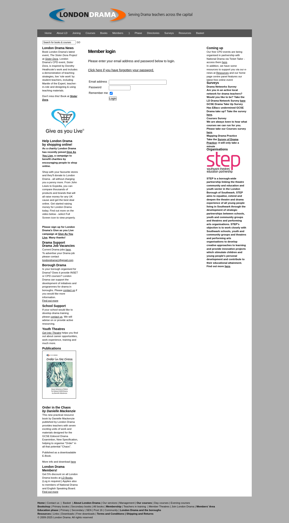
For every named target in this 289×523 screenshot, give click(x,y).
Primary (65, 510)
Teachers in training (135, 506)
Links (56, 513)
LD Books (66, 477)
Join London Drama (183, 506)
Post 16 (98, 510)
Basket (200, 33)
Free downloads (85, 513)
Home (48, 33)
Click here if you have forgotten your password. (121, 70)
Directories (153, 33)
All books (98, 506)
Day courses (161, 503)
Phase (138, 33)
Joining (76, 33)
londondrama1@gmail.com (57, 260)
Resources (185, 33)
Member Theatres (159, 506)
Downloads (67, 513)
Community (111, 510)
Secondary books (81, 506)
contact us (69, 290)
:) (129, 33)
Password (95, 87)
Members (117, 33)
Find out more (50, 300)
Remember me (98, 93)
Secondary (78, 510)
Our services (110, 503)
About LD (62, 33)
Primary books (60, 506)
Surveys (169, 33)
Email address (98, 81)
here (68, 249)
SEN (89, 510)
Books (103, 33)
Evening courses (180, 503)
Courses (90, 33)
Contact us (53, 503)
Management (126, 503)
